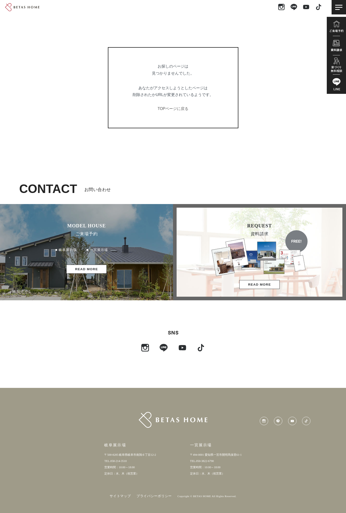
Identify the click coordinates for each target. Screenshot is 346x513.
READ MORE (86, 269)
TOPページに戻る (173, 109)
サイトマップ (120, 496)
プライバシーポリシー (154, 496)
